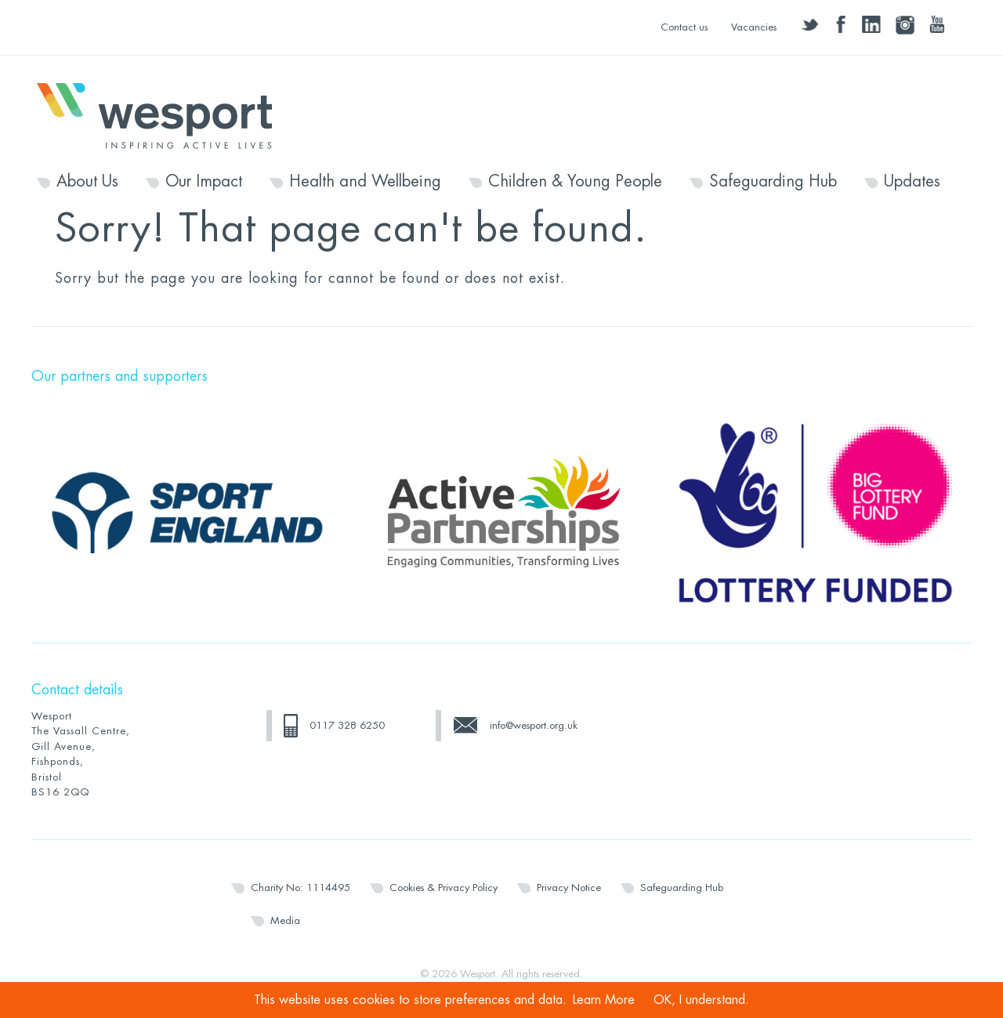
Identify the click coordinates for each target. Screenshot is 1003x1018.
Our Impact (203, 182)
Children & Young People (575, 182)
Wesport (162, 114)
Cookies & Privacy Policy (443, 887)
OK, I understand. (701, 1000)
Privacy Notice (569, 887)
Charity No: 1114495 (300, 887)
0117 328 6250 (347, 725)
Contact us (684, 27)
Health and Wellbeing (365, 182)
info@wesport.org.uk (534, 725)
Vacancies (754, 27)
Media (285, 920)
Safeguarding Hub (773, 182)
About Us (87, 182)
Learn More (604, 1000)
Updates (912, 182)
